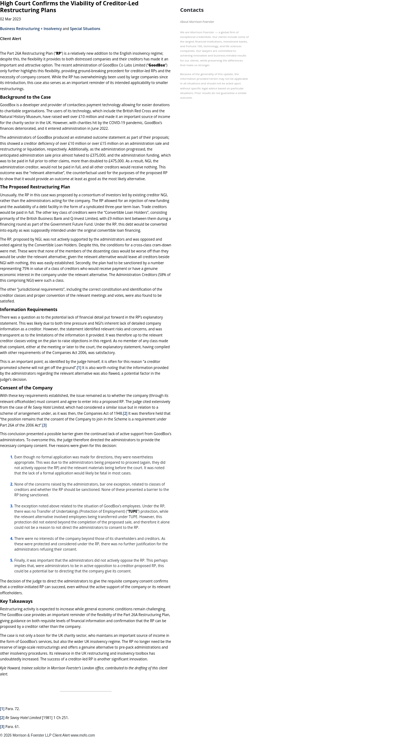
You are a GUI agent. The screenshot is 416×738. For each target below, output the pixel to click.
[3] (44, 425)
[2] (125, 413)
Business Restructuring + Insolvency (31, 28)
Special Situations (85, 28)
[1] (79, 367)
